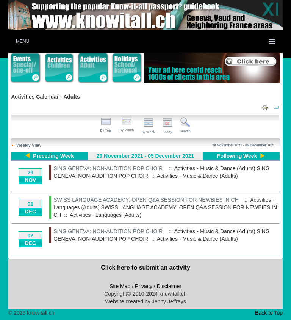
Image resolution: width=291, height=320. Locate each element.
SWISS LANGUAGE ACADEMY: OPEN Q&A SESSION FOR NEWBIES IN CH (146, 200)
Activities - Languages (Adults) (105, 215)
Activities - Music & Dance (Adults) (197, 176)
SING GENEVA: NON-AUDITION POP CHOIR (108, 168)
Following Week (237, 156)
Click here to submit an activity (145, 267)
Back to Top (269, 313)
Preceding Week (53, 156)
